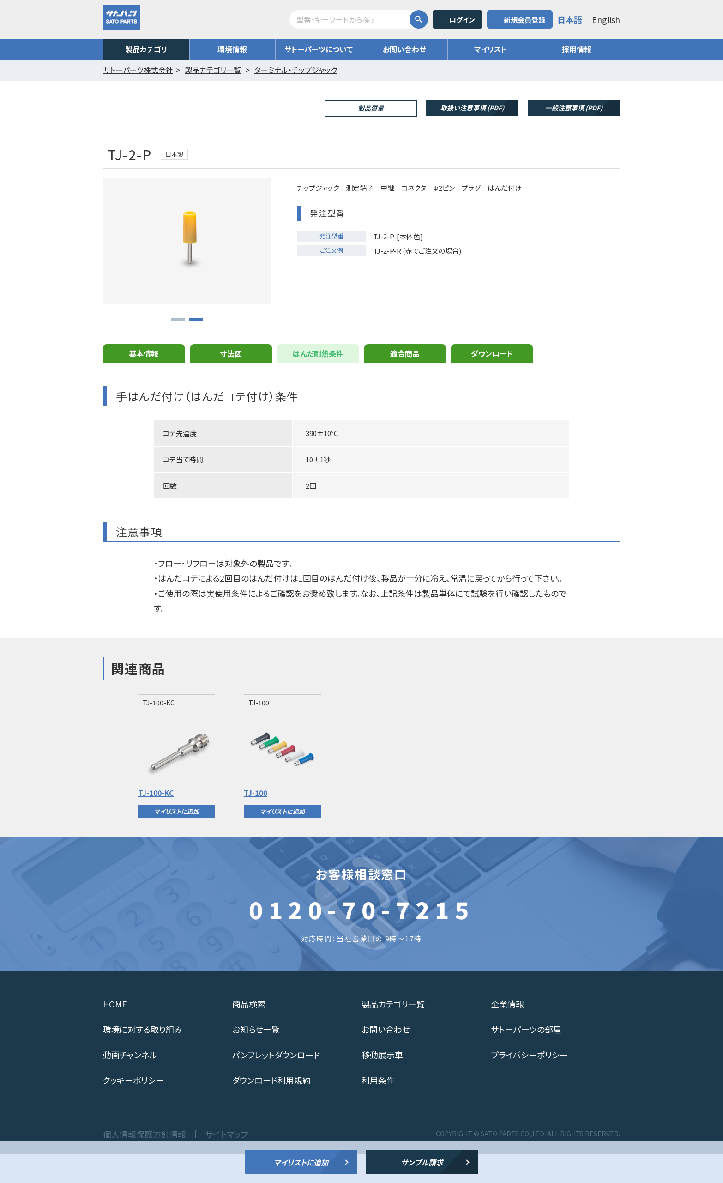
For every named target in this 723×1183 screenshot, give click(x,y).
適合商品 (405, 382)
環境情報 (232, 49)
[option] (177, 785)
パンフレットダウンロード (276, 1084)
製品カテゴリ (146, 49)
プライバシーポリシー (529, 1084)
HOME (115, 1033)
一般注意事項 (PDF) (573, 107)
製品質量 (371, 108)
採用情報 (576, 49)
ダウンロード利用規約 (271, 1109)
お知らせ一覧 (256, 1058)
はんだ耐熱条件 (318, 382)
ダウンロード (492, 382)
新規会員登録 (524, 19)
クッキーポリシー (133, 1109)
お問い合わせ (404, 49)
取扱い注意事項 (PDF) (472, 107)
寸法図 (231, 382)
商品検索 (248, 1033)
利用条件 (378, 1109)
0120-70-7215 (361, 938)
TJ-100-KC (156, 821)
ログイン (462, 19)
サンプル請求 (422, 1162)
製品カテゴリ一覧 (393, 1033)
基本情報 (143, 382)
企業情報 (507, 1033)
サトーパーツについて (318, 49)
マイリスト (490, 49)
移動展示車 (382, 1084)
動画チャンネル (130, 1084)
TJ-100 (255, 821)
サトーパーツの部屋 (526, 1058)
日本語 (569, 19)
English (606, 19)
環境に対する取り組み (142, 1058)
